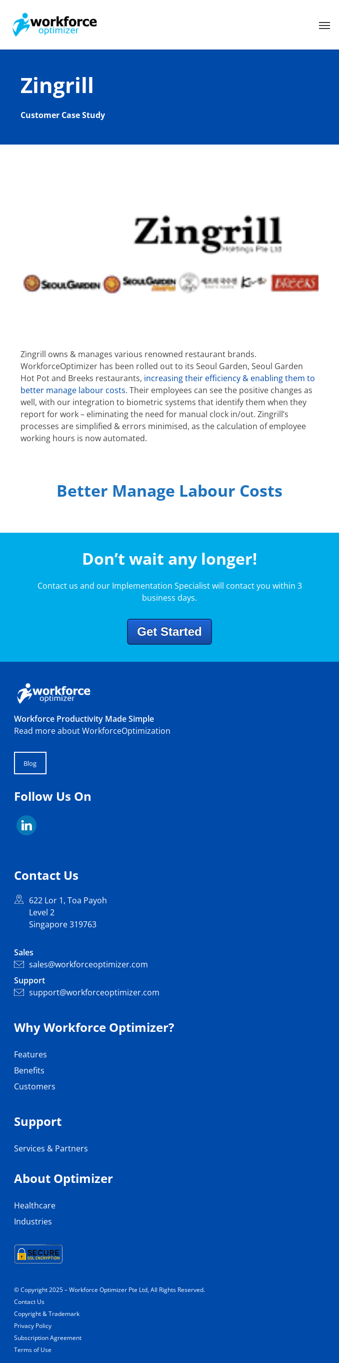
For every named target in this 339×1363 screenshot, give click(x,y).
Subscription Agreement (48, 1337)
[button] (324, 25)
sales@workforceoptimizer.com (81, 964)
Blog (30, 763)
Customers (35, 1086)
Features (30, 1054)
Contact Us (29, 1301)
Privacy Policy (33, 1325)
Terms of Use (33, 1349)
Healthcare (35, 1205)
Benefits (29, 1070)
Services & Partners (51, 1148)
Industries (33, 1221)
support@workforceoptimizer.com (87, 992)
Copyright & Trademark (47, 1313)
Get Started (169, 631)
